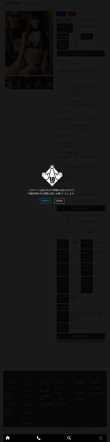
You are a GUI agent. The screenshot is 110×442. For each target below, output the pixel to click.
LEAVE (59, 200)
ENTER (45, 200)
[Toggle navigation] (101, 438)
